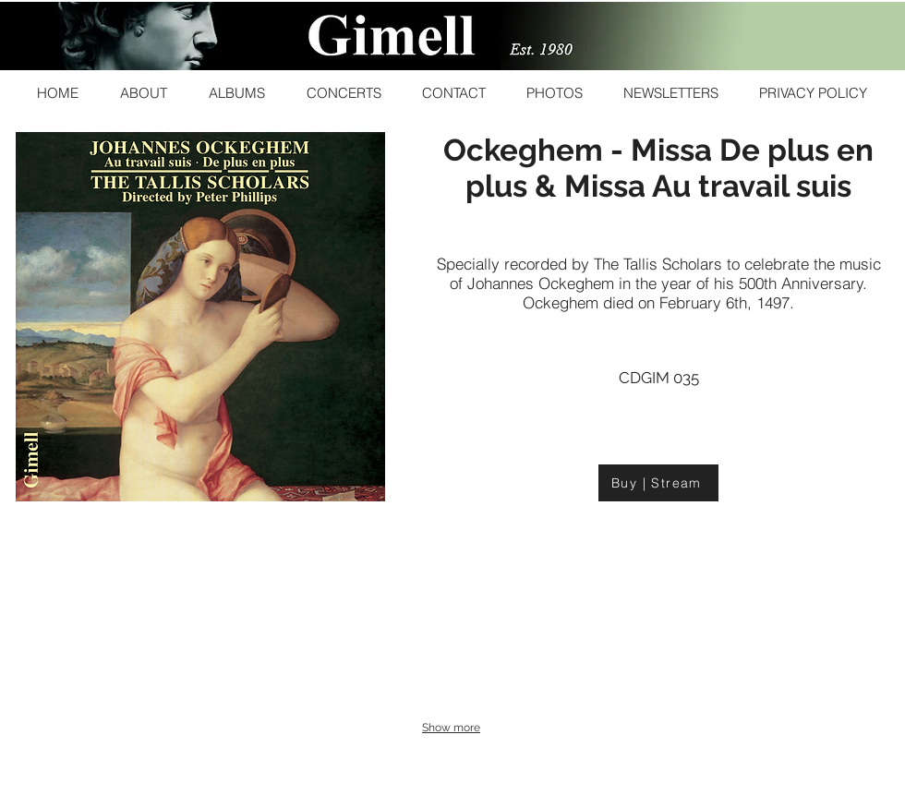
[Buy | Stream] (658, 482)
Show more (451, 727)
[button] (143, 93)
